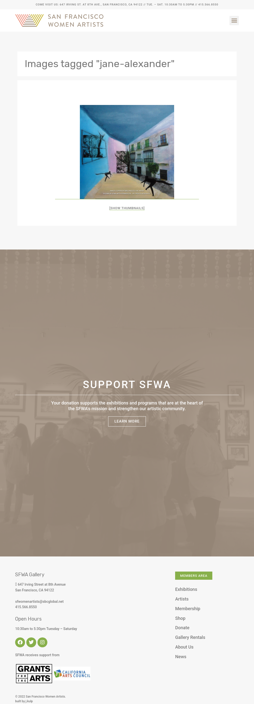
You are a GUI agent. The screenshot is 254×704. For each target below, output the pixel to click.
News (180, 656)
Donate (182, 627)
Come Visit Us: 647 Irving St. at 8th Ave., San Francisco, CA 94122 (89, 4)
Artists (182, 599)
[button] (234, 20)
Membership (187, 608)
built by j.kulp (24, 701)
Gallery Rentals (190, 637)
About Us (184, 647)
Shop (180, 618)
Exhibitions (186, 589)
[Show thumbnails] (127, 208)
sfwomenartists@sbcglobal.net (39, 601)
